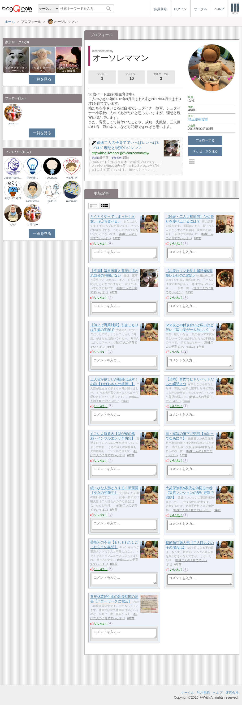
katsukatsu (32, 201)
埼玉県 (193, 119)
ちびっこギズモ (13, 199)
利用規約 (203, 692)
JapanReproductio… (13, 177)
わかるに (32, 177)
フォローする (205, 140)
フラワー (13, 124)
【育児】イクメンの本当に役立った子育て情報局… (68, 68)
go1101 (52, 201)
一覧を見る (42, 79)
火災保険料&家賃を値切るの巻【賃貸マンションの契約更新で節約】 (190, 492)
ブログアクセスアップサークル (16, 69)
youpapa (52, 177)
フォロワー (131, 77)
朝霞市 (203, 119)
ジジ (13, 224)
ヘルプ (218, 692)
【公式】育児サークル (42, 69)
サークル (187, 692)
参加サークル (160, 77)
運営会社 (232, 692)
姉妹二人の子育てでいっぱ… (192, 510)
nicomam (71, 201)
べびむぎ (72, 177)
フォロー (102, 77)
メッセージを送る (205, 151)
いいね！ (101, 243)
